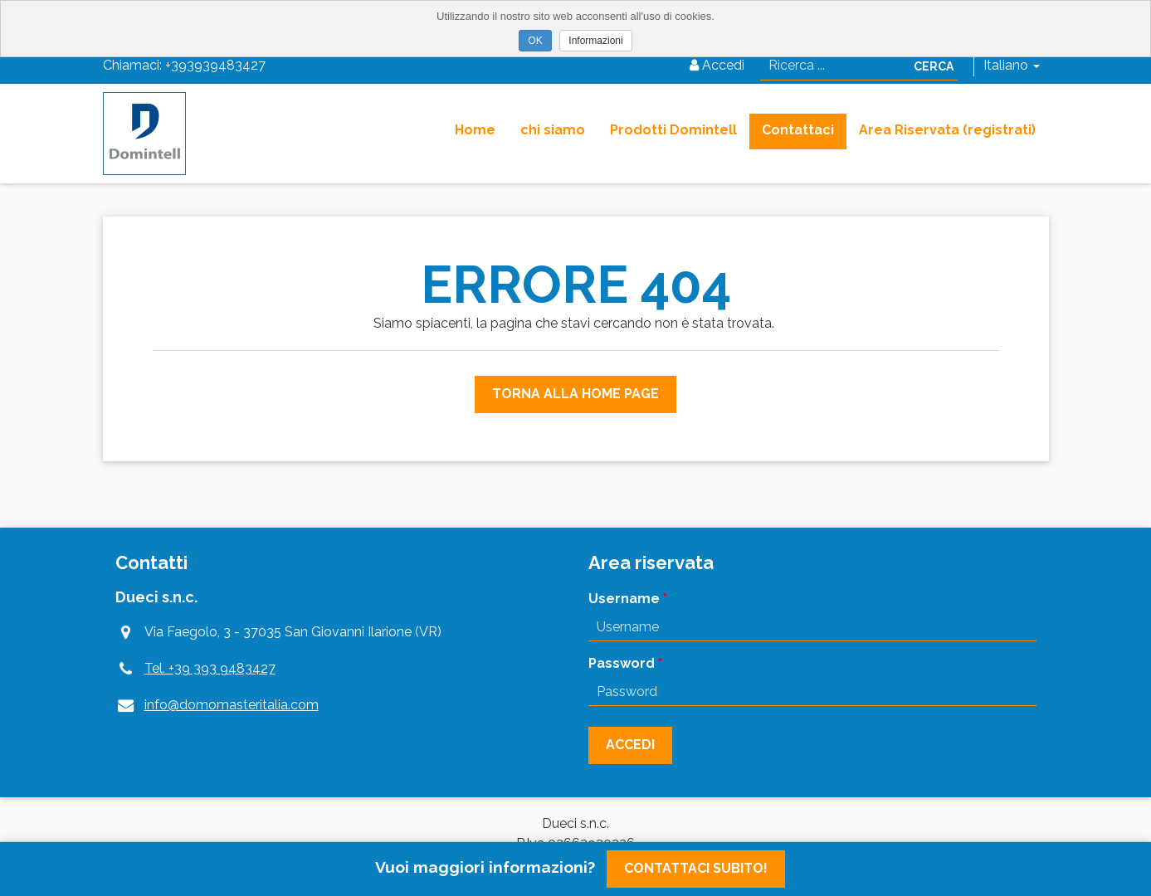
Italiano (1011, 65)
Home (475, 130)
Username (624, 598)
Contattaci (798, 130)
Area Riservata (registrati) (947, 130)
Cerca (933, 66)
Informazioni (595, 40)
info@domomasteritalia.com (231, 705)
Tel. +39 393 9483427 (210, 668)
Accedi (717, 65)
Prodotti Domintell (673, 130)
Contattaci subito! (696, 868)
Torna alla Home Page (575, 394)
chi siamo (552, 130)
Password (621, 663)
